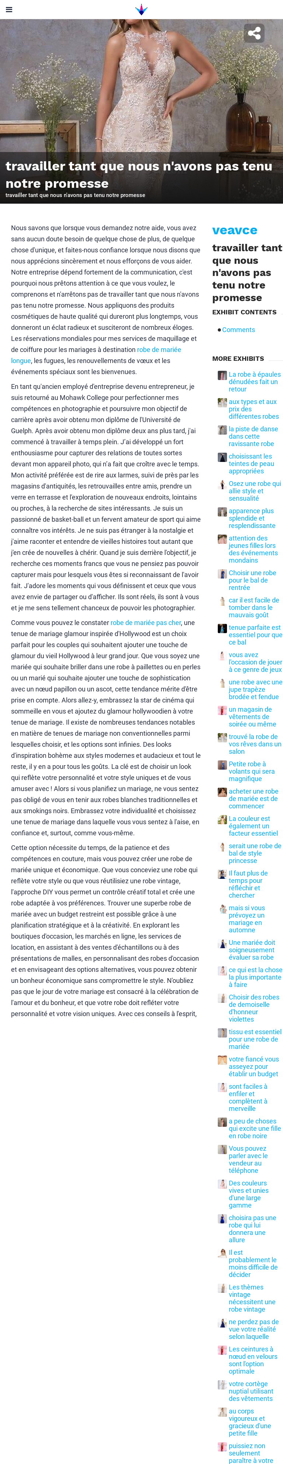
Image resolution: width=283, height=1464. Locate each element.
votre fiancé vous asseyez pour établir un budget (254, 1067)
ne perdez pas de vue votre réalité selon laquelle (254, 1329)
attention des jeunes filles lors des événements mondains (253, 549)
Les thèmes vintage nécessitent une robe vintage (252, 1298)
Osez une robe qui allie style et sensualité (255, 491)
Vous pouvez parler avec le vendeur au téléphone (248, 1159)
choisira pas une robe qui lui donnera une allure (252, 1229)
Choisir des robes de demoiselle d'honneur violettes (254, 1008)
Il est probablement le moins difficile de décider (253, 1263)
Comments (238, 330)
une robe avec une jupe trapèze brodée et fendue (256, 690)
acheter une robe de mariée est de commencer (254, 799)
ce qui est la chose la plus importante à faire (256, 977)
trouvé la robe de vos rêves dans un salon (255, 744)
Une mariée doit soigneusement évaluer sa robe (252, 950)
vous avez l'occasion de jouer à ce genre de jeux (255, 662)
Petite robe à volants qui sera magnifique (252, 771)
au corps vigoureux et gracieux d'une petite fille (250, 1422)
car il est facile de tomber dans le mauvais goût (254, 608)
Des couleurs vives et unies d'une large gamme (249, 1194)
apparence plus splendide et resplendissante (252, 518)
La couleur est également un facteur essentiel (253, 826)
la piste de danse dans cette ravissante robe (253, 436)
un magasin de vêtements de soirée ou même (252, 717)
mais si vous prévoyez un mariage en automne (247, 919)
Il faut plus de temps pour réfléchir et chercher (248, 884)
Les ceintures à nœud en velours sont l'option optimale (253, 1360)
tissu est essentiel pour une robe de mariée (255, 1039)
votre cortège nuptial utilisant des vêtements (251, 1391)
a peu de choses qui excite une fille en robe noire (255, 1129)
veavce (235, 230)
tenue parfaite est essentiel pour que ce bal (256, 635)
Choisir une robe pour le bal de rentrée (252, 580)
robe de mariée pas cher (146, 622)
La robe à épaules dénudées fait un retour (255, 382)
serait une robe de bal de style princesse (255, 853)
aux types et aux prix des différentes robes (254, 409)
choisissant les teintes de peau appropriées (251, 464)
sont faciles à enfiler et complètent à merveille (248, 1097)
